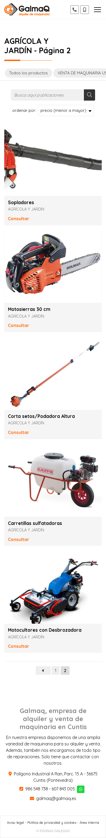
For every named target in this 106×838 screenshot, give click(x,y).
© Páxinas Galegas (53, 831)
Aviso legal (15, 822)
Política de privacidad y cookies (51, 822)
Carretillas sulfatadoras (35, 523)
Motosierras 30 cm (29, 309)
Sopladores (21, 202)
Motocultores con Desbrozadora (44, 630)
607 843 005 (63, 788)
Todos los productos (28, 72)
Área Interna (89, 822)
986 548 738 (36, 788)
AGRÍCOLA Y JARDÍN (26, 209)
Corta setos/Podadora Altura (41, 416)
